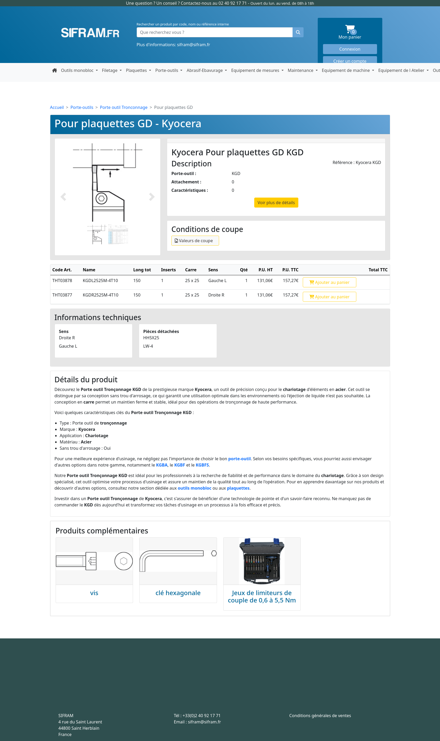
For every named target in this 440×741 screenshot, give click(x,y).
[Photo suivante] (152, 197)
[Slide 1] (97, 234)
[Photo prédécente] (63, 197)
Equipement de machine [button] (346, 70)
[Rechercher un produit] (298, 32)
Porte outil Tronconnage (124, 107)
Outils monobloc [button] (78, 70)
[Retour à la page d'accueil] (54, 70)
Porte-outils (81, 107)
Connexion (349, 49)
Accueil (57, 107)
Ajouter (329, 282)
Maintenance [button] (301, 70)
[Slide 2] (118, 234)
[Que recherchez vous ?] (215, 32)
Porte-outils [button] (167, 70)
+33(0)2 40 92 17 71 (202, 715)
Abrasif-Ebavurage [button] (205, 70)
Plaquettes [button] (137, 70)
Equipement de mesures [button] (255, 70)
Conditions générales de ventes (320, 715)
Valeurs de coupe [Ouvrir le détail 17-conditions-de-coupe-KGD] (194, 241)
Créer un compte (349, 61)
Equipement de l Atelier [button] (402, 70)
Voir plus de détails (276, 202)
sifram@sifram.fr (193, 44)
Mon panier (357, 32)
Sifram (90, 32)
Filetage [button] (110, 70)
